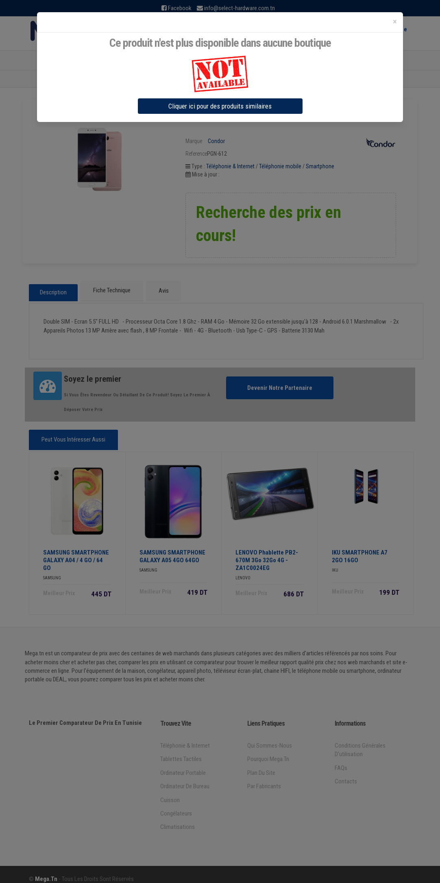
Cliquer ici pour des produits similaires (220, 106)
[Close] (395, 21)
